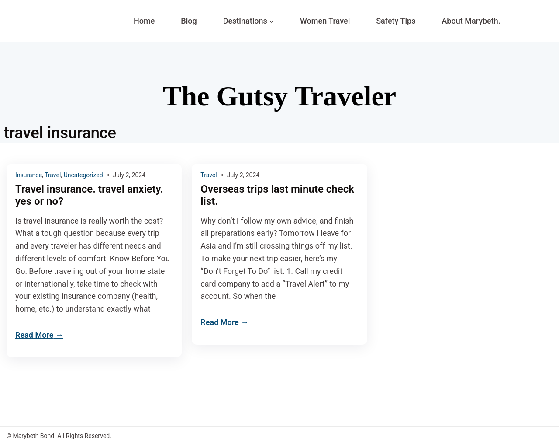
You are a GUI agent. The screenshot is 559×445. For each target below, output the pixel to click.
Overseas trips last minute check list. (277, 195)
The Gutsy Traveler (279, 96)
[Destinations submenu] (271, 21)
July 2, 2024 (129, 175)
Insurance (28, 175)
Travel (53, 175)
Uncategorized (83, 175)
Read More (34, 335)
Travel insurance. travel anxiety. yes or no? (89, 195)
